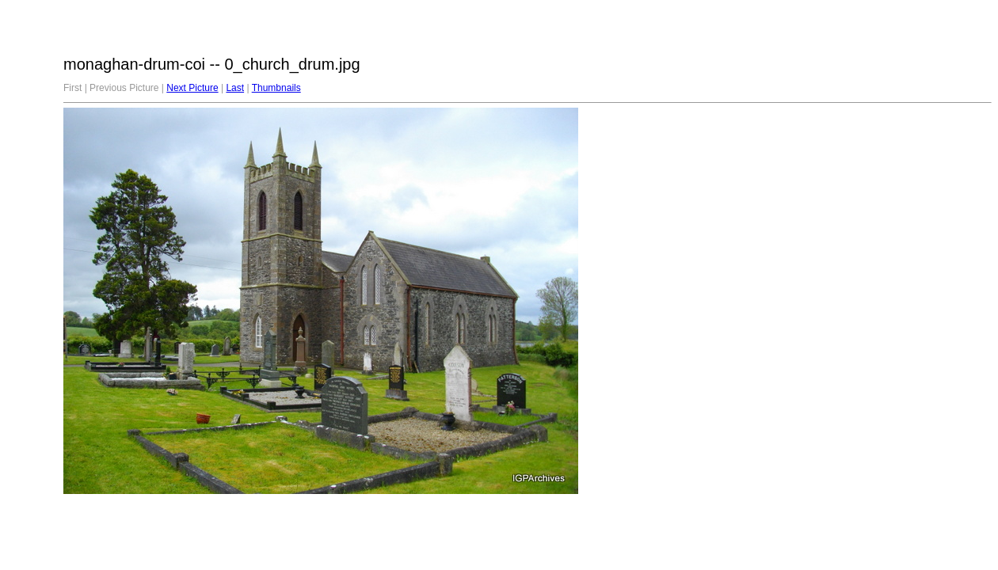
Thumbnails (276, 87)
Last (235, 87)
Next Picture (192, 87)
